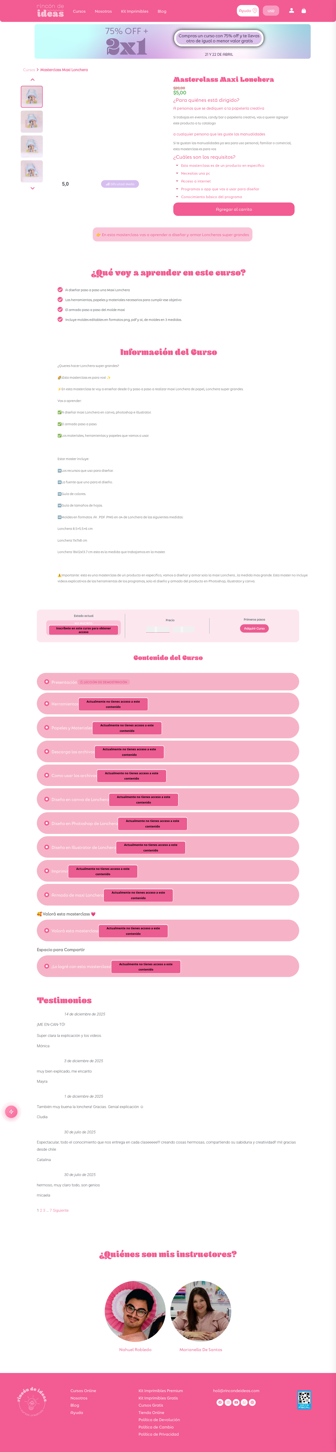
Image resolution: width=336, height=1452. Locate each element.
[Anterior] (32, 79)
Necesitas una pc (195, 172)
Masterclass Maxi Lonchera (64, 69)
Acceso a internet (196, 180)
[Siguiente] (32, 188)
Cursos (79, 11)
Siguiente (61, 1210)
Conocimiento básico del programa (211, 196)
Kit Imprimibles (134, 11)
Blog (162, 11)
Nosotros (103, 11)
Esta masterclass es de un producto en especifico (222, 165)
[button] (292, 10)
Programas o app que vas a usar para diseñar (220, 188)
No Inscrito (84, 623)
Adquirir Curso (254, 628)
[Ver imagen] (32, 97)
